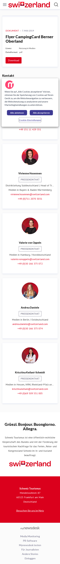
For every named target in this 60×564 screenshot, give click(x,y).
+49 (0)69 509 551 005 (30, 393)
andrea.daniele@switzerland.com (30, 324)
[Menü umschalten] (5, 4)
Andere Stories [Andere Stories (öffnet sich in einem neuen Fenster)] (30, 553)
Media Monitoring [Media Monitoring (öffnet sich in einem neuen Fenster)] (30, 536)
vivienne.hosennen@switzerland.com (30, 194)
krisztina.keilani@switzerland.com (30, 388)
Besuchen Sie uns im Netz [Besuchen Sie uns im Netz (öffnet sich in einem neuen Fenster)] (30, 510)
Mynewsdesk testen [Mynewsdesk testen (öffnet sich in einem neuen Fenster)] (30, 545)
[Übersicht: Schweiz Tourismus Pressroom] (29, 4)
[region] (30, 102)
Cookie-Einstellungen (30, 120)
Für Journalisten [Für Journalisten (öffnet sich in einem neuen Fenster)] (30, 549)
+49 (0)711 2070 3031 (30, 198)
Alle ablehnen (17, 112)
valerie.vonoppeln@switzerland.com (30, 259)
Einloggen (30, 558)
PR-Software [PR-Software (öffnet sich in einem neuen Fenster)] (30, 540)
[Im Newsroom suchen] (56, 4)
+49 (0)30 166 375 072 (30, 263)
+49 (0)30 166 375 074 (30, 328)
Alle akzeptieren (41, 112)
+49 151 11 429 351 (30, 129)
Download (13, 60)
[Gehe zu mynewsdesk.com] (30, 528)
